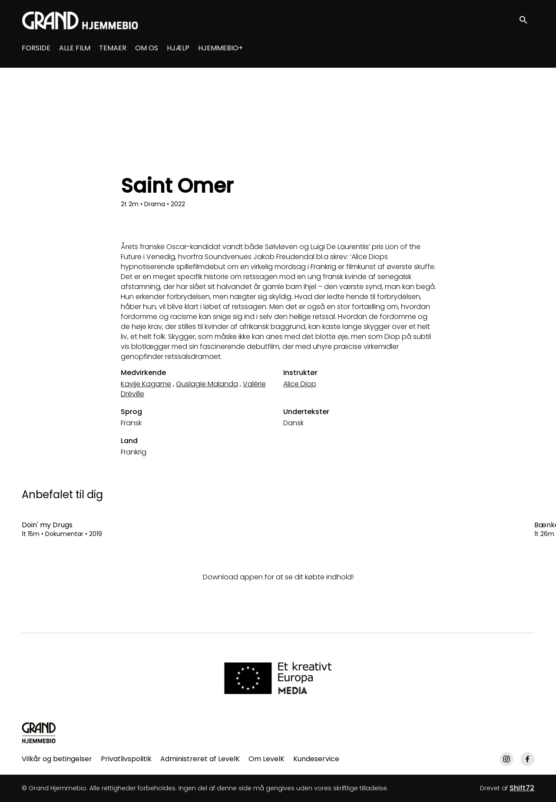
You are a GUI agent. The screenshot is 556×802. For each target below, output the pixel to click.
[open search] (526, 20)
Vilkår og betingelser (57, 759)
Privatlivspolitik (126, 759)
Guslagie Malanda (207, 384)
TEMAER (112, 48)
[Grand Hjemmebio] (39, 732)
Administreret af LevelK (200, 759)
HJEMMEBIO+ (220, 48)
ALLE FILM (74, 48)
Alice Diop (299, 384)
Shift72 (522, 788)
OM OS (146, 48)
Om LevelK (266, 759)
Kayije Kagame (146, 384)
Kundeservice (316, 759)
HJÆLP (178, 48)
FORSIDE (36, 48)
